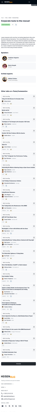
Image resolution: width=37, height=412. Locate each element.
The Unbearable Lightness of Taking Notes (12, 253)
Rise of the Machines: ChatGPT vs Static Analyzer (14, 265)
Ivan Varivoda (7, 320)
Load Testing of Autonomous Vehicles (11, 181)
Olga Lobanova (7, 169)
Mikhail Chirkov (12, 78)
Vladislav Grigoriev (13, 57)
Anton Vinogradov (8, 244)
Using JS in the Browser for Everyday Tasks (13, 98)
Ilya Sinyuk (6, 255)
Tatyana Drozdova (8, 196)
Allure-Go (4, 144)
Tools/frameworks (6, 24)
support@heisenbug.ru (9, 396)
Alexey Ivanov (7, 101)
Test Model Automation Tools (9, 352)
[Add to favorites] (34, 96)
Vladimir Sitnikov (8, 306)
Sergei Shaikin (7, 219)
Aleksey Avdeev (8, 267)
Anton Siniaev (7, 146)
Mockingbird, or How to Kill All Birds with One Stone (15, 228)
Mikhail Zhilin (7, 331)
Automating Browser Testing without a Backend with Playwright (18, 240)
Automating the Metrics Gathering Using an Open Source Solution (18, 167)
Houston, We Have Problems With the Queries (13, 133)
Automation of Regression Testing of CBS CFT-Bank (15, 340)
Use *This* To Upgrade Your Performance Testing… (15, 156)
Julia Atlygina (7, 194)
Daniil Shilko (7, 318)
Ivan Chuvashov (8, 208)
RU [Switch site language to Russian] (29, 2)
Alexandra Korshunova (9, 183)
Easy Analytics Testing (7, 276)
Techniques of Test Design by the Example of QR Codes (16, 121)
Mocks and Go (5, 110)
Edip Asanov (7, 242)
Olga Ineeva (7, 231)
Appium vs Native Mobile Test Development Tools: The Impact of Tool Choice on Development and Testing (15, 288)
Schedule (18, 363)
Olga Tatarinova (8, 171)
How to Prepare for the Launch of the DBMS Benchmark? (16, 329)
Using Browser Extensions (8, 192)
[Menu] (2, 2)
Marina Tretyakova (8, 278)
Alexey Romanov (8, 112)
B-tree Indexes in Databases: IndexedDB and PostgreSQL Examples (11, 303)
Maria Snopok (12, 65)
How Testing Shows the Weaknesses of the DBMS (14, 205)
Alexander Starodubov (9, 293)
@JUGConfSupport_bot (9, 399)
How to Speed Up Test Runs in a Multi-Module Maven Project (17, 316)
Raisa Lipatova (7, 124)
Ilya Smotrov (7, 291)
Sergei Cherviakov (8, 354)
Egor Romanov (7, 158)
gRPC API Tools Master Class (9, 217)
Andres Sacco (7, 135)
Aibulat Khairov (7, 343)
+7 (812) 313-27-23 (8, 393)
